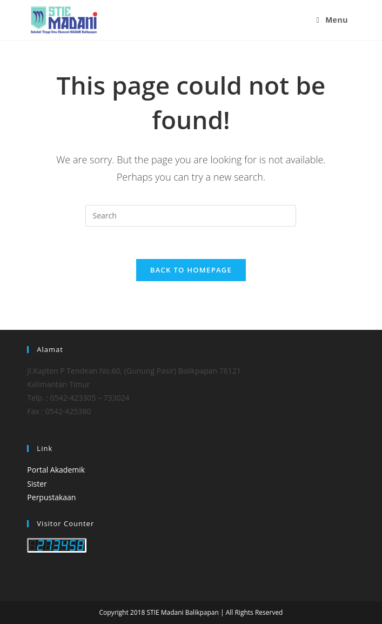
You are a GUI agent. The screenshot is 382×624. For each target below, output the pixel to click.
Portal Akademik (56, 469)
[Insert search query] (190, 216)
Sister (36, 484)
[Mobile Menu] (332, 20)
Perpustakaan (51, 497)
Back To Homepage (191, 270)
